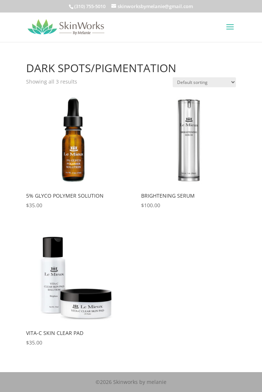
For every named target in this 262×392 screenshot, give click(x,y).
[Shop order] (204, 82)
